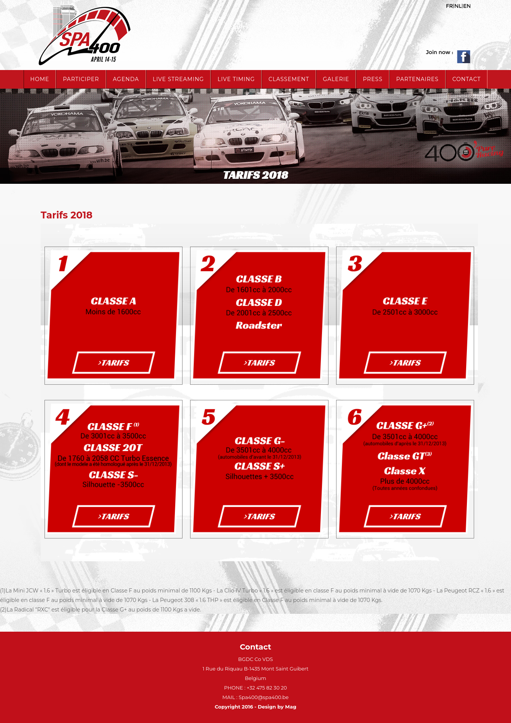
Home (39, 79)
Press (372, 79)
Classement (288, 79)
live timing (236, 79)
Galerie (336, 79)
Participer (81, 79)
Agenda (126, 79)
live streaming (178, 79)
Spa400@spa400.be (264, 697)
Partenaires (417, 79)
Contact (466, 79)
